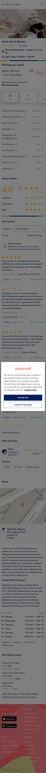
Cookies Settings (23, 405)
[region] (23, 386)
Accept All (23, 398)
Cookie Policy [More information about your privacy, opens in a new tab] (30, 390)
